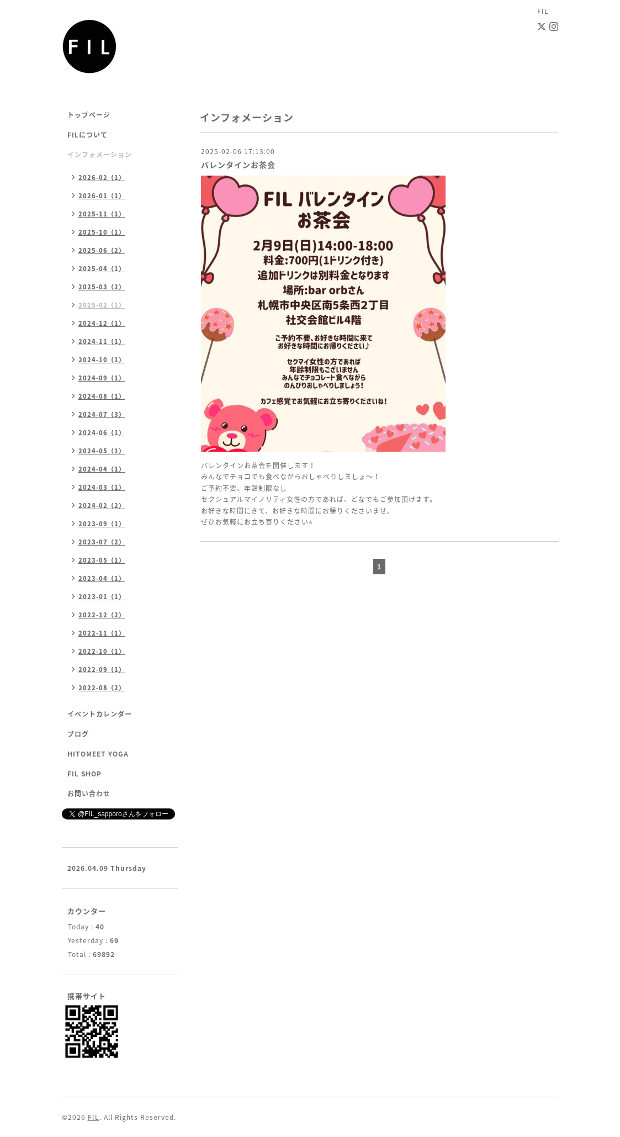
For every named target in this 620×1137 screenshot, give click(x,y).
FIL (93, 1117)
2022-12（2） (101, 615)
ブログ (78, 734)
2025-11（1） (101, 214)
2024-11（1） (101, 341)
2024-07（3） (101, 414)
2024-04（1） (101, 469)
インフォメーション (99, 155)
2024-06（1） (101, 432)
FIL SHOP (84, 774)
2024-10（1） (101, 359)
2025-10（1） (101, 232)
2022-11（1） (101, 633)
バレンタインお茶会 (238, 164)
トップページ (88, 115)
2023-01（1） (101, 596)
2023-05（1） (101, 560)
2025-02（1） (101, 305)
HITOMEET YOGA (98, 754)
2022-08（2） (101, 687)
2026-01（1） (101, 195)
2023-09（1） (101, 523)
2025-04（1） (101, 268)
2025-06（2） (101, 250)
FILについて (87, 135)
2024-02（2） (101, 505)
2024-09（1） (101, 378)
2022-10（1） (101, 651)
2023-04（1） (101, 578)
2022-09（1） (101, 669)
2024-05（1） (101, 451)
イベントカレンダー (99, 714)
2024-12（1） (101, 323)
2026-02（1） (101, 177)
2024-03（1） (101, 487)
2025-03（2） (101, 287)
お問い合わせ (88, 793)
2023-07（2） (101, 542)
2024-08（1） (101, 396)
